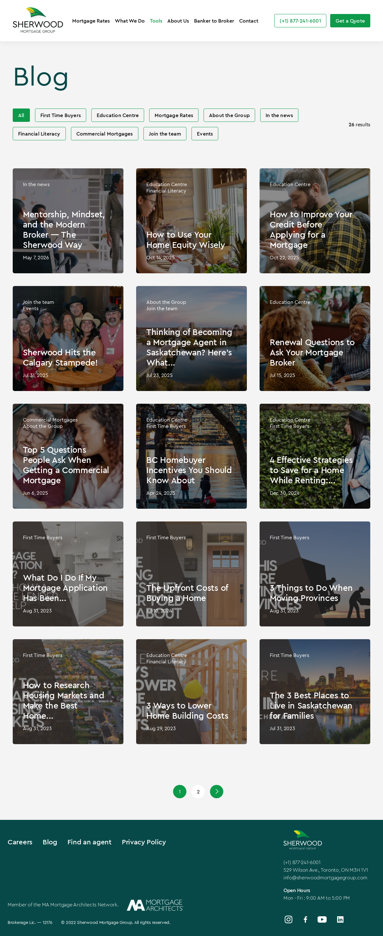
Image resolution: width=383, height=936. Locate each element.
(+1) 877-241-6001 (302, 862)
